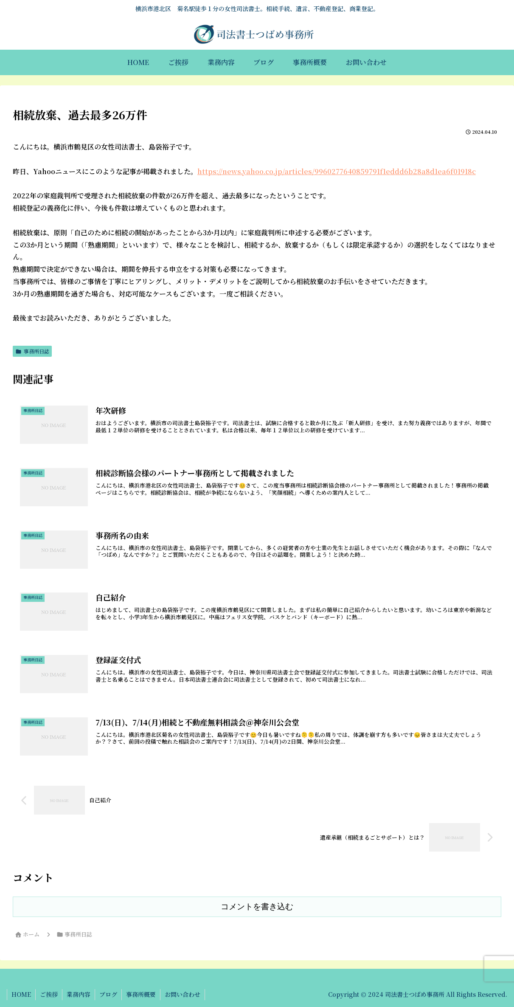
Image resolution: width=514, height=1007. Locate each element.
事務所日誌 (32, 351)
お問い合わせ (182, 994)
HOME (21, 994)
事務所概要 (141, 994)
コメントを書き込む (257, 906)
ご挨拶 (49, 994)
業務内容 (78, 994)
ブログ (108, 994)
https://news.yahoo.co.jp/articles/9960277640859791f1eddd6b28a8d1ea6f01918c (336, 171)
